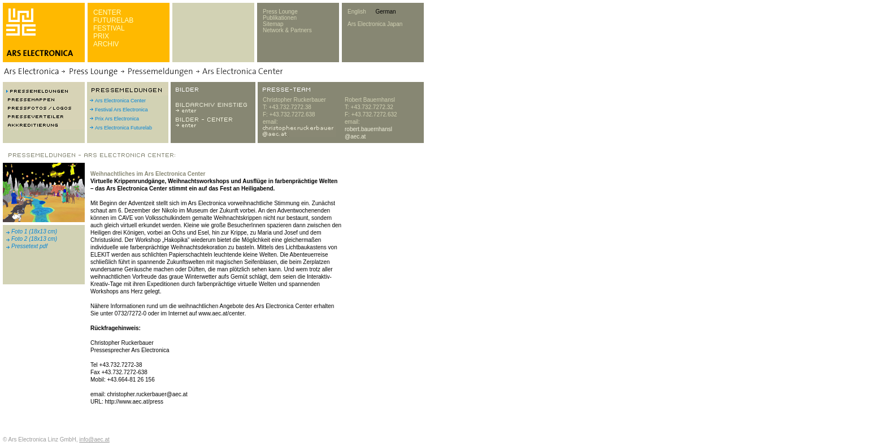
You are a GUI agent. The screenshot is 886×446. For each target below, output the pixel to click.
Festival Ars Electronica (121, 109)
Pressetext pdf (29, 246)
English (357, 11)
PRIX (101, 36)
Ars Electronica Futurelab (123, 128)
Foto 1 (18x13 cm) (34, 231)
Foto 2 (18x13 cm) (34, 239)
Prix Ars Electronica (117, 119)
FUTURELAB (113, 20)
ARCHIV (106, 44)
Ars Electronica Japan (375, 24)
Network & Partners (287, 30)
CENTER (107, 12)
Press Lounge (280, 11)
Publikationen (280, 18)
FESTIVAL (109, 28)
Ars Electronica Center (120, 100)
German (385, 11)
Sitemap (273, 24)
